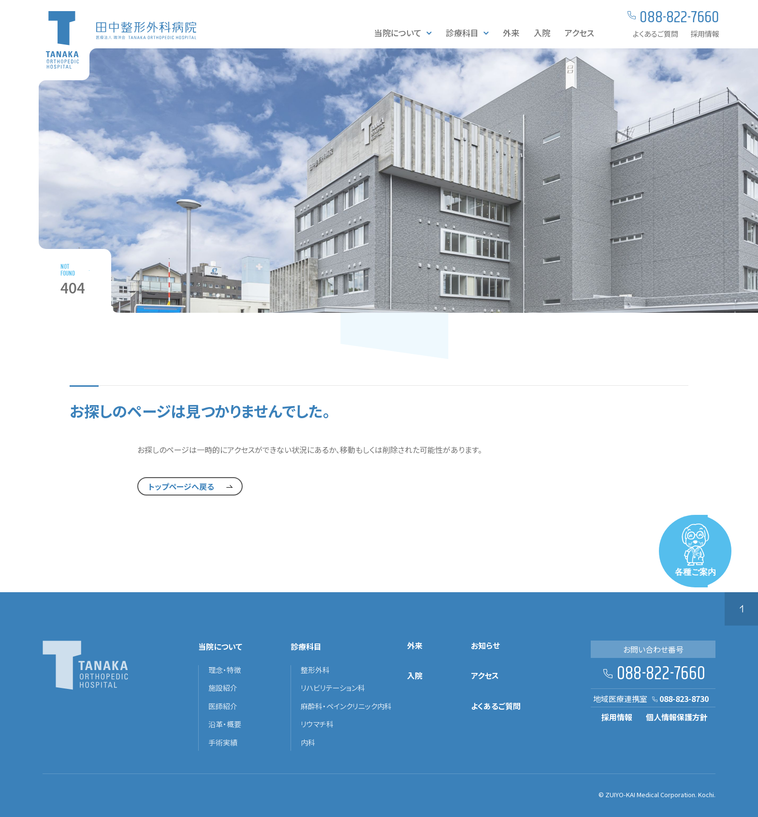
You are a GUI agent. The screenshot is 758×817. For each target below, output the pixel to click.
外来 (511, 33)
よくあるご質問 (655, 34)
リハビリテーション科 (333, 688)
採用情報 (704, 34)
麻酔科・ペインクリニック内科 (346, 706)
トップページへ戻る (181, 486)
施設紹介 (222, 688)
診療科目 (462, 33)
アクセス (579, 33)
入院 (542, 33)
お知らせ (485, 646)
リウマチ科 (317, 724)
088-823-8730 (684, 698)
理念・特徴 (224, 670)
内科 (308, 742)
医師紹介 (222, 706)
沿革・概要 (224, 724)
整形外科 (315, 670)
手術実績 (222, 742)
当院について (398, 33)
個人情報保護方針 (677, 717)
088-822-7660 (661, 674)
